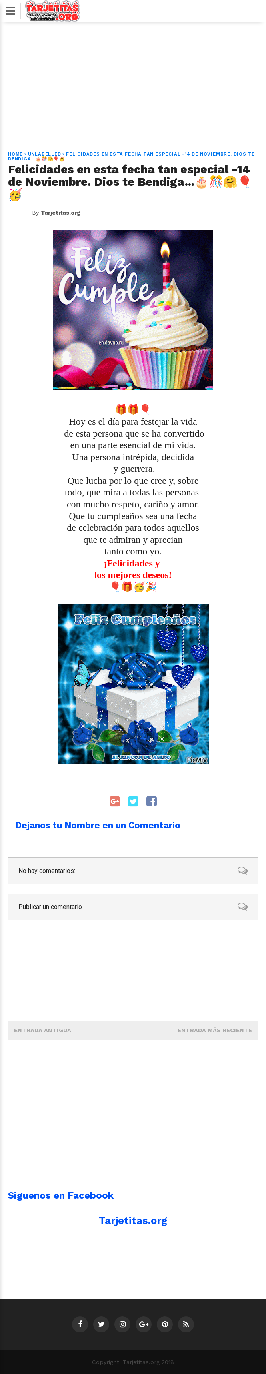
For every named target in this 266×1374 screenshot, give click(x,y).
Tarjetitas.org (133, 1220)
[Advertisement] (133, 82)
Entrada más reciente (215, 1030)
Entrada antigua (42, 1030)
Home (15, 154)
